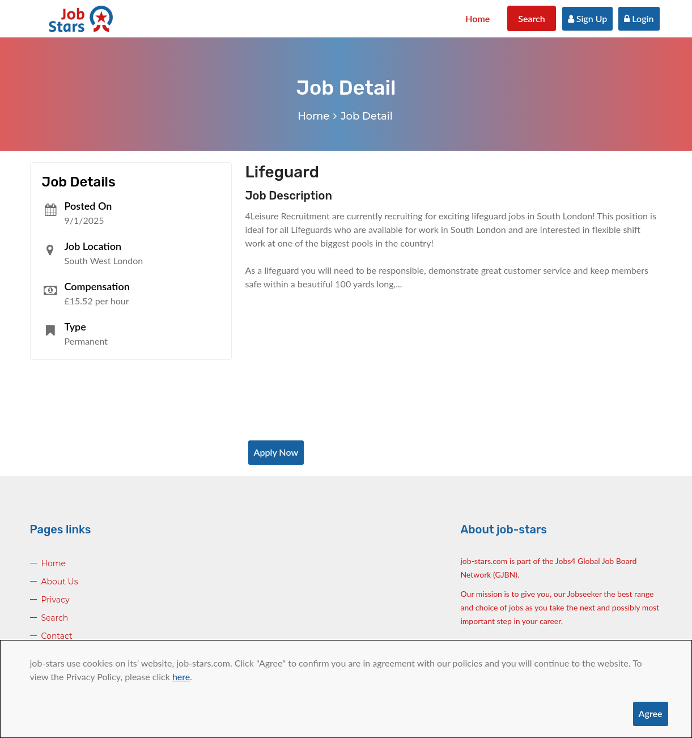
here (181, 676)
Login (638, 18)
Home (477, 18)
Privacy (55, 600)
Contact (57, 636)
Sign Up (588, 18)
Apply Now (276, 452)
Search (531, 18)
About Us (59, 581)
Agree (651, 713)
